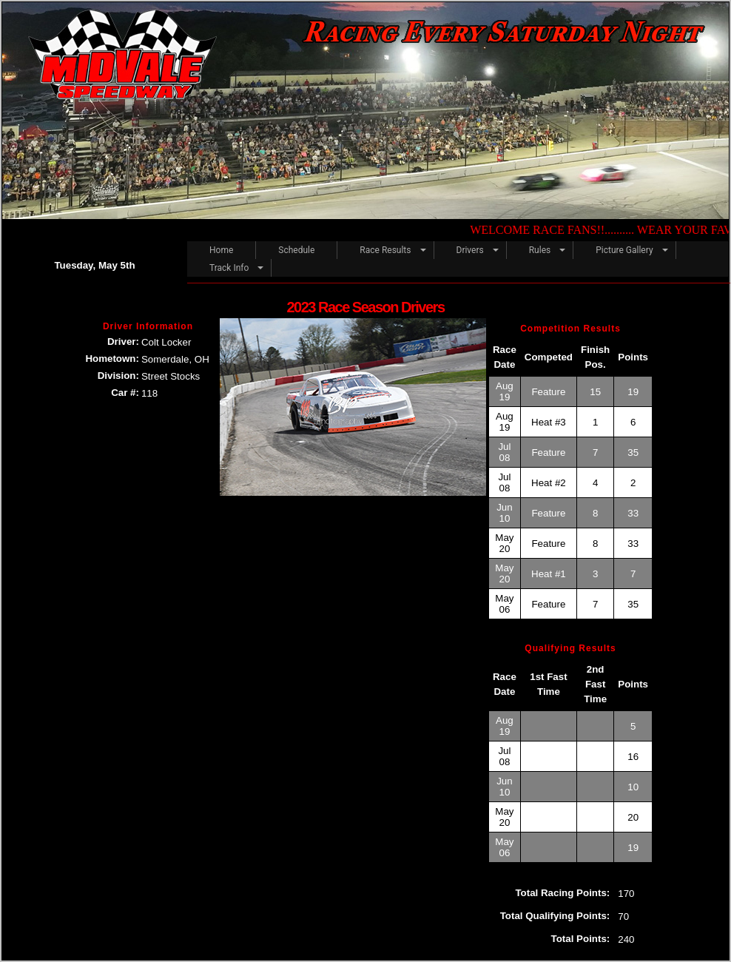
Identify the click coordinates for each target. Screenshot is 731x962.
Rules (539, 250)
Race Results (385, 250)
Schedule (296, 250)
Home (221, 250)
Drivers (470, 250)
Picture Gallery (624, 250)
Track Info (229, 268)
